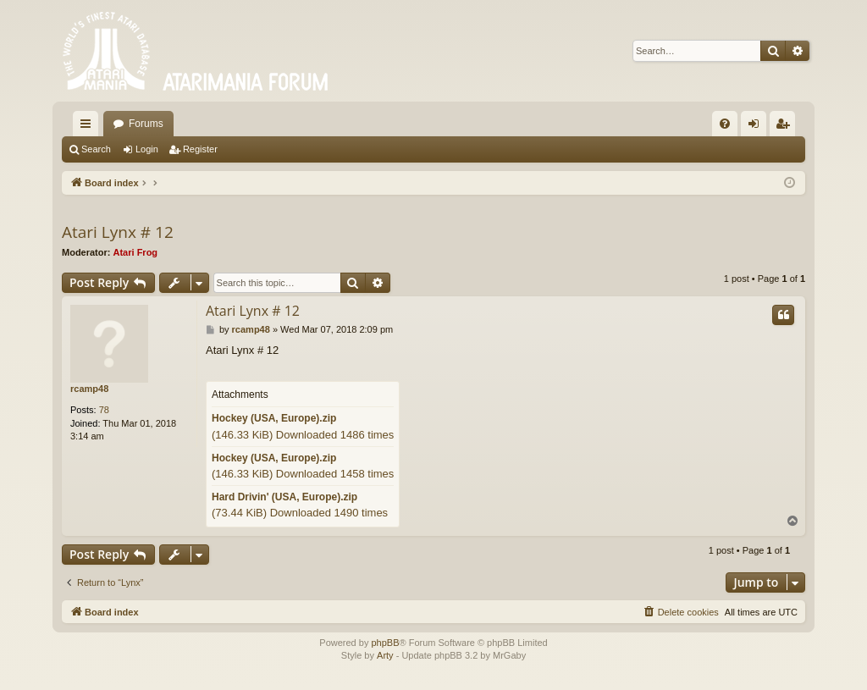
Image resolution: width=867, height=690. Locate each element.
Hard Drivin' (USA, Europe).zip (284, 497)
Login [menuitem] (757, 127)
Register (200, 149)
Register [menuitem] (786, 127)
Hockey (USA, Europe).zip (274, 418)
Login (146, 149)
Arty (385, 655)
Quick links (89, 127)
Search (96, 149)
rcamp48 (89, 389)
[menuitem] (724, 123)
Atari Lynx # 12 (118, 232)
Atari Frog (135, 252)
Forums (146, 124)
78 (104, 410)
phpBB (385, 643)
